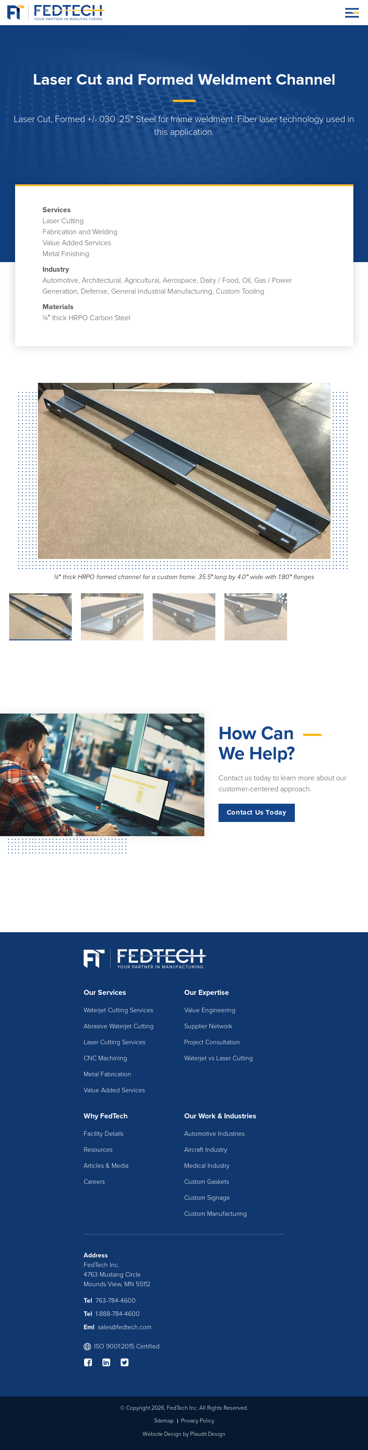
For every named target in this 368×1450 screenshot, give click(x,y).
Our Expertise (206, 992)
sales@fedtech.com (124, 1327)
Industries (240, 1116)
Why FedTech (106, 1116)
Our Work (200, 1116)
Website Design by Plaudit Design (184, 1434)
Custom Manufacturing (215, 1214)
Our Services (105, 992)
